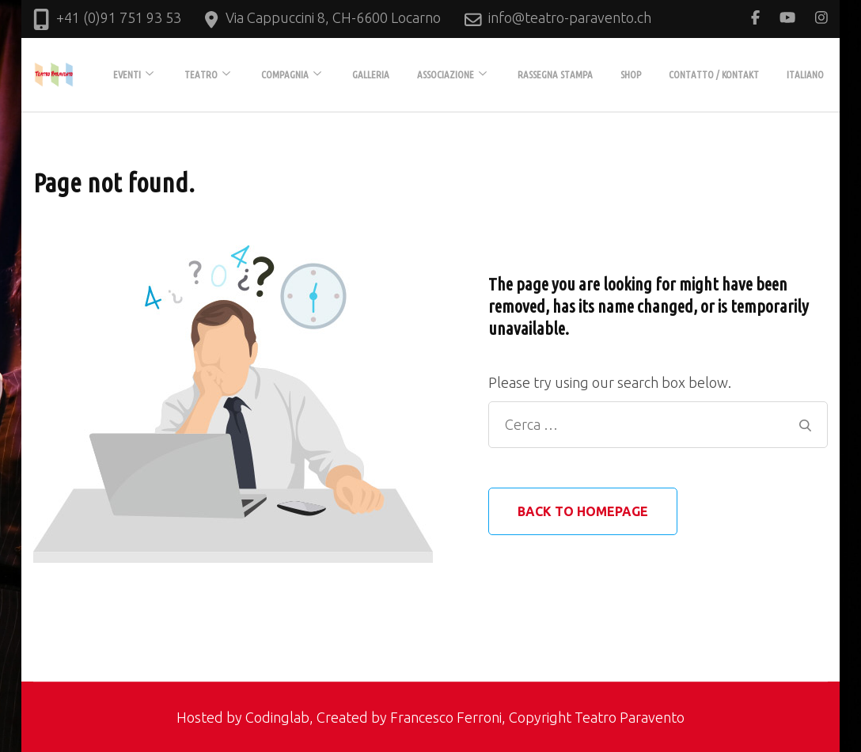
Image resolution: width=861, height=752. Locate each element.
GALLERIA (370, 74)
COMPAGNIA (285, 74)
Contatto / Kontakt (714, 74)
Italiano (805, 74)
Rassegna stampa (555, 74)
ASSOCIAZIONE (445, 74)
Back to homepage (583, 511)
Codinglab (277, 717)
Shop (630, 74)
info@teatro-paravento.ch (569, 17)
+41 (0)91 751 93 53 (118, 17)
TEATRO (201, 74)
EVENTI (127, 74)
